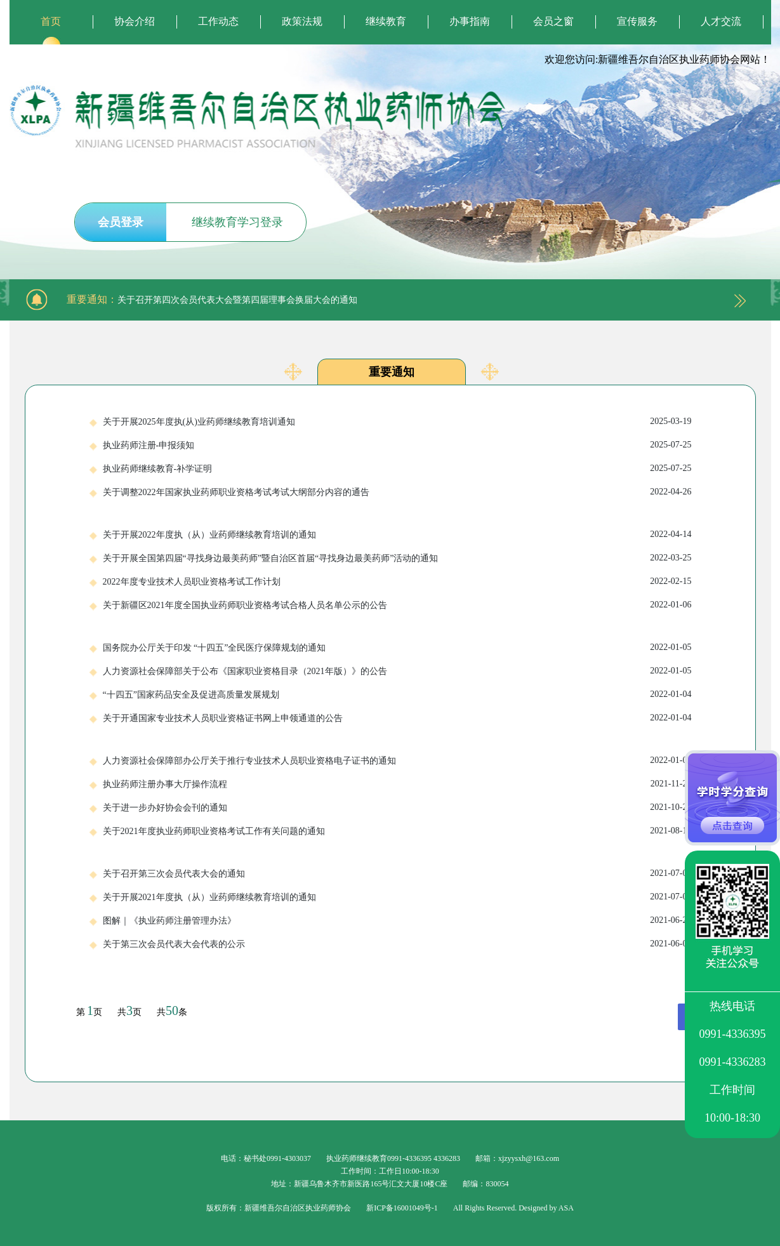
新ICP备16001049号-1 (402, 1207)
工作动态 (218, 21)
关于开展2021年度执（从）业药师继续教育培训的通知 (397, 897)
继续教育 (386, 21)
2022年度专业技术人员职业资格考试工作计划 (397, 581)
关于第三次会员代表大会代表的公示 (397, 944)
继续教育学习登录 (237, 222)
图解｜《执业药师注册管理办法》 (397, 920)
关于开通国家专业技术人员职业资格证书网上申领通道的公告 (397, 718)
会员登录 (120, 222)
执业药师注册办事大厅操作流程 (397, 784)
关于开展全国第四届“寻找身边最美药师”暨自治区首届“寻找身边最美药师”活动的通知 (397, 558)
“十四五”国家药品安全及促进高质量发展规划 (397, 694)
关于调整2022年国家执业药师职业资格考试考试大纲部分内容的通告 (397, 492)
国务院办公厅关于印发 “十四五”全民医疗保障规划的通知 (397, 647)
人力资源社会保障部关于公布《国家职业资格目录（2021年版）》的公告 (397, 671)
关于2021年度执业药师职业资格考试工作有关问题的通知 (397, 831)
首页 (51, 21)
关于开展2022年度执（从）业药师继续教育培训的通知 (397, 534)
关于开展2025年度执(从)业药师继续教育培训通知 (397, 421)
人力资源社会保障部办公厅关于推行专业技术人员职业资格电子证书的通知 (397, 760)
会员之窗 (553, 21)
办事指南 (469, 21)
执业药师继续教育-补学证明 (397, 468)
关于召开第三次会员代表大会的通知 (397, 873)
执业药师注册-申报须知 (397, 445)
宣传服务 (637, 21)
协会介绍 (134, 21)
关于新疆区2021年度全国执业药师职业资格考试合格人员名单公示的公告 (397, 605)
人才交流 (721, 21)
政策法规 (302, 21)
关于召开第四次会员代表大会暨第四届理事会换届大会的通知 (237, 300)
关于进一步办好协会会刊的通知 (397, 807)
